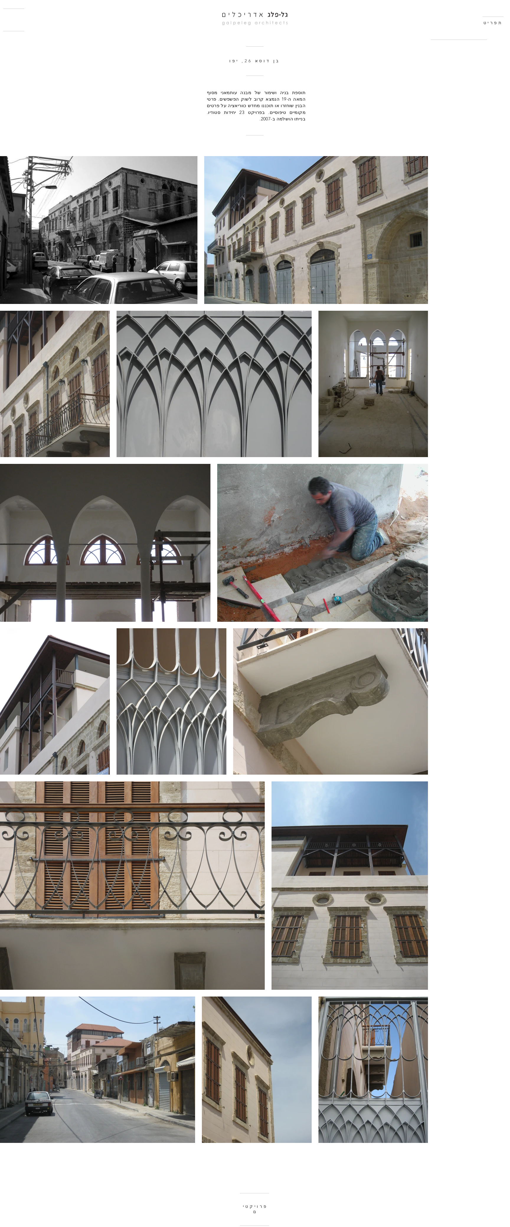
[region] (460, 60)
